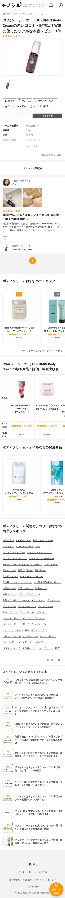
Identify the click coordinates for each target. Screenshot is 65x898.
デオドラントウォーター (41, 558)
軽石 (57, 648)
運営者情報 (14, 880)
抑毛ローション (26, 588)
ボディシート (51, 564)
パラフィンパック (12, 648)
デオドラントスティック (39, 552)
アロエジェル (27, 612)
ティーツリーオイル (13, 630)
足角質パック (29, 648)
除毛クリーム (9, 588)
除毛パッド (41, 588)
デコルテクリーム (12, 618)
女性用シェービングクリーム (17, 582)
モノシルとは (40, 872)
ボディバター (9, 606)
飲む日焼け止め (23, 540)
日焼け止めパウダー (43, 540)
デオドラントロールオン (15, 558)
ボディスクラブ (39, 630)
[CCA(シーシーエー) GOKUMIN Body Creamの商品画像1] (32, 57)
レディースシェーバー (31, 576)
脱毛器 (21, 570)
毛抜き (29, 570)
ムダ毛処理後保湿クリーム (47, 582)
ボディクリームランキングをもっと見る (42, 350)
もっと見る (32, 146)
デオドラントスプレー (14, 552)
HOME (32, 864)
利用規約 (27, 880)
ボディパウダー (45, 606)
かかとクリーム (45, 648)
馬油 (27, 630)
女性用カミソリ (10, 576)
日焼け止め (8, 540)
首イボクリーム (30, 636)
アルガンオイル (39, 624)
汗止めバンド (9, 570)
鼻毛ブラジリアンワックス (16, 600)
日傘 (37, 546)
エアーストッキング (32, 642)
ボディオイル (38, 600)
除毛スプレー (9, 594)
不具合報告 (32, 886)
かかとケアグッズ (12, 642)
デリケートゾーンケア (33, 618)
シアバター (41, 612)
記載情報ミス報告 (52, 155)
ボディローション (27, 606)
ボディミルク (53, 600)
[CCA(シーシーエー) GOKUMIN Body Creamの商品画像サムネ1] (8, 84)
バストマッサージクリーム (16, 624)
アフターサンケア (25, 546)
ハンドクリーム (48, 636)
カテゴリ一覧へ (54, 660)
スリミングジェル (12, 636)
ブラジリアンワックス (29, 594)
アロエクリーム (10, 612)
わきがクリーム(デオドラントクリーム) (22, 564)
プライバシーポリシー (45, 880)
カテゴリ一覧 (24, 872)
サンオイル (8, 546)
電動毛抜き (40, 570)
